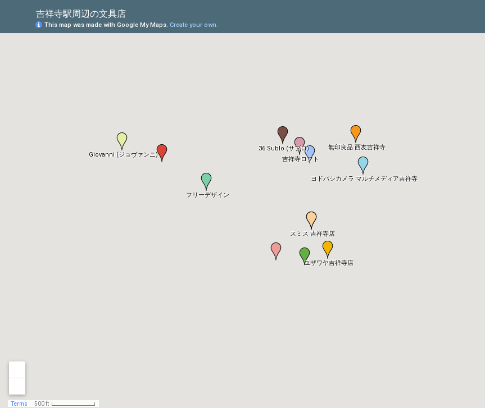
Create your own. (194, 25)
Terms (19, 404)
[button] (363, 166)
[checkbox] (134, 12)
